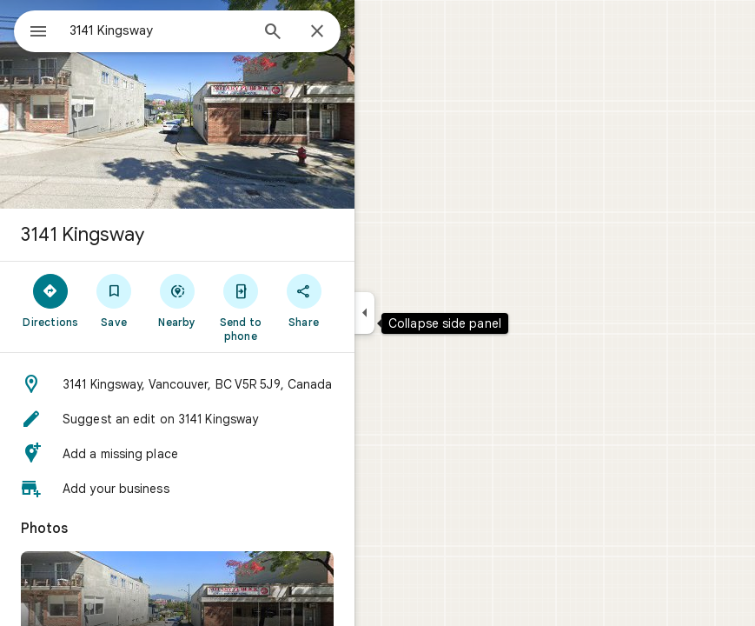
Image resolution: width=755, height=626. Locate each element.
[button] (177, 384)
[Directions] (51, 300)
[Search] (273, 33)
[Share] (303, 300)
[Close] (317, 32)
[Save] (114, 300)
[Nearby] (177, 300)
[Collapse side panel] (364, 313)
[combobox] (159, 30)
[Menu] (38, 33)
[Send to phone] (240, 306)
